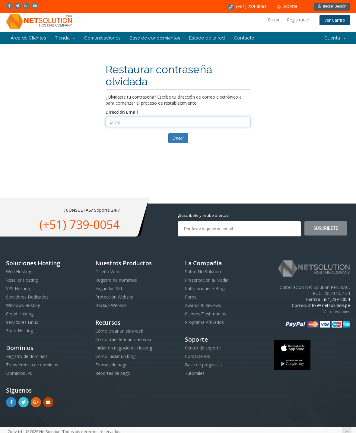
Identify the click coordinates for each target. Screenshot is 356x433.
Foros (190, 297)
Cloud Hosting (19, 314)
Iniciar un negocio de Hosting (123, 348)
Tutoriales (195, 373)
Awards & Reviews (203, 305)
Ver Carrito (334, 20)
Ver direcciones (336, 311)
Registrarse (298, 20)
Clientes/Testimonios (205, 314)
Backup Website (111, 305)
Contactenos (197, 356)
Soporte (287, 6)
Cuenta (334, 38)
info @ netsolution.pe (329, 305)
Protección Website (114, 297)
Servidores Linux (22, 322)
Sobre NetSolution (203, 271)
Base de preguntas (203, 365)
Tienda (65, 38)
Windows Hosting (23, 305)
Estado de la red (207, 38)
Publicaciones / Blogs (206, 288)
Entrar (274, 20)
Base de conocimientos (154, 38)
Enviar (178, 138)
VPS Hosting (18, 288)
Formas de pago (111, 365)
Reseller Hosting (22, 280)
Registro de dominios (27, 356)
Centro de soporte (203, 348)
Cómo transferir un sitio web (123, 339)
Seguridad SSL (109, 288)
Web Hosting (18, 271)
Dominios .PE (19, 373)
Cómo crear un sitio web (119, 331)
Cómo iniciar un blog (115, 356)
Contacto (244, 38)
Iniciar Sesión (332, 6)
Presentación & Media (206, 280)
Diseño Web (107, 271)
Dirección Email (122, 112)
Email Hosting (19, 330)
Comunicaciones (102, 38)
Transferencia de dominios (32, 365)
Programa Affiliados (204, 322)
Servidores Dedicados (27, 297)
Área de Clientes (28, 38)
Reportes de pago (112, 373)
